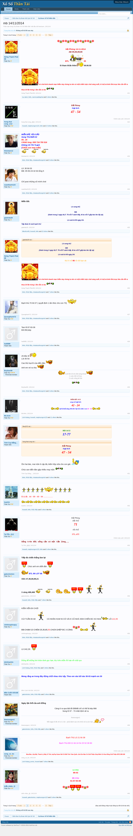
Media (16, 9)
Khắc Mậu (29, 168)
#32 (128, 513)
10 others (45, 239)
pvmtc (32, 769)
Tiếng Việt (5, 830)
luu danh (25, 105)
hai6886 (7, 351)
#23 (128, 164)
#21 (128, 101)
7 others (51, 300)
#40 (128, 801)
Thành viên (25, 9)
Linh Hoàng (25, 425)
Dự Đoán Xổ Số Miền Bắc (22, 34)
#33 (128, 553)
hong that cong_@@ (8, 131)
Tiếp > (50, 43)
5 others (43, 517)
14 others (49, 133)
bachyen (41, 34)
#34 (128, 604)
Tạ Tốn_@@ (9, 542)
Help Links (36, 9)
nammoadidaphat (37, 105)
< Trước (19, 43)
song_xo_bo (9, 762)
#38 (128, 733)
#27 (128, 322)
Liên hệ (101, 830)
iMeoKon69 (25, 239)
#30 (128, 421)
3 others (51, 353)
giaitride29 (8, 226)
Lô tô (110, 25)
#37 (128, 698)
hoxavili (24, 133)
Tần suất (104, 25)
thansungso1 (9, 727)
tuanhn (7, 510)
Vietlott (32, 25)
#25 (128, 235)
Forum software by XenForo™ (19, 833)
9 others (51, 168)
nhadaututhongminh (39, 168)
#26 (128, 296)
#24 (128, 197)
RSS (130, 830)
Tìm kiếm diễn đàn (9, 12)
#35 (128, 641)
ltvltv (29, 105)
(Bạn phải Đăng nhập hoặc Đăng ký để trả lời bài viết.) (112, 813)
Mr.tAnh (7, 423)
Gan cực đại (96, 25)
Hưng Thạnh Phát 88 (11, 66)
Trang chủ (114, 830)
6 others (51, 201)
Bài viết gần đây (22, 12)
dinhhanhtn (8, 670)
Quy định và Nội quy (125, 833)
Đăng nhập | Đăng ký (121, 2)
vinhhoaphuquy (10, 632)
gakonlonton (9, 582)
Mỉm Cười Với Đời (11, 700)
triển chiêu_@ (9, 794)
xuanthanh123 (9, 193)
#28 (128, 349)
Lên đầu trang (123, 830)
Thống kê (87, 25)
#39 (128, 765)
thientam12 (8, 159)
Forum (8, 9)
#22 (128, 130)
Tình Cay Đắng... (10, 450)
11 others (53, 425)
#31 (128, 481)
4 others (51, 485)
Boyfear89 (8, 378)
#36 (128, 672)
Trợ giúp (107, 830)
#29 (128, 395)
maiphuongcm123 (33, 133)
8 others (49, 105)
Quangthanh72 (10, 325)
